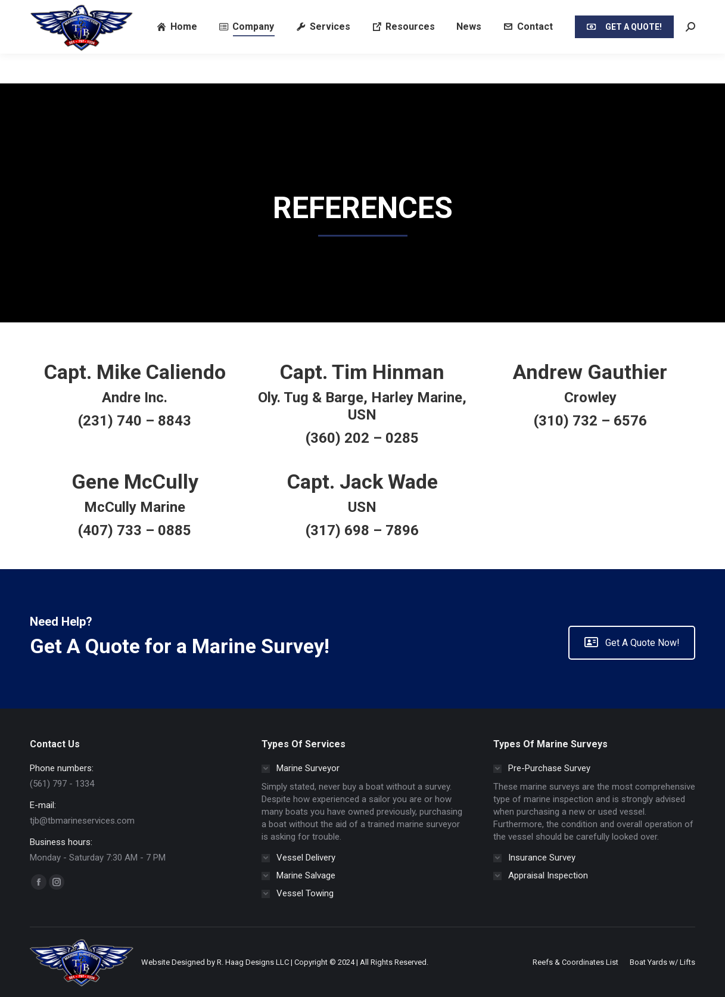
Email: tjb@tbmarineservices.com (198, 14)
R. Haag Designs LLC (253, 962)
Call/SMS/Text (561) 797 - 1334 (73, 14)
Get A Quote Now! (632, 642)
